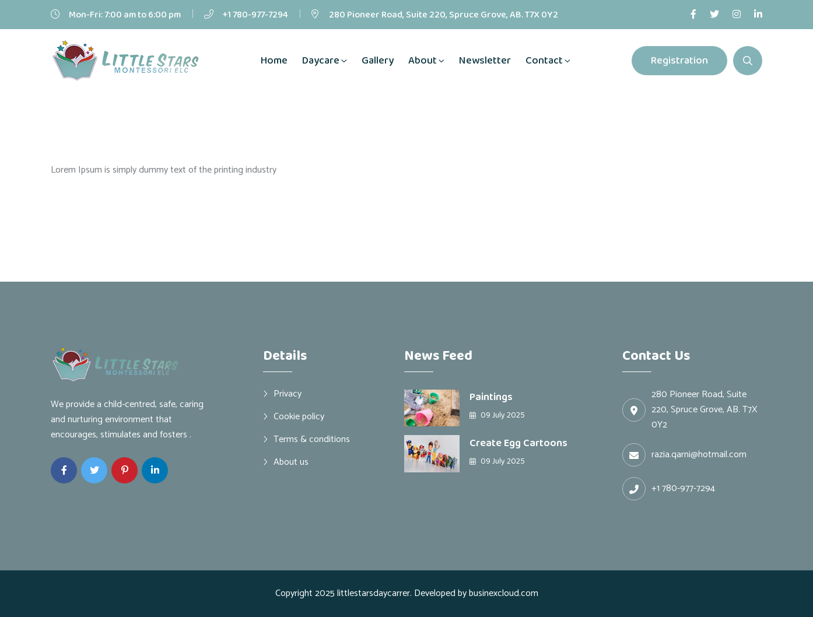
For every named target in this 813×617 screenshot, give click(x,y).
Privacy (288, 393)
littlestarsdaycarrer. (374, 593)
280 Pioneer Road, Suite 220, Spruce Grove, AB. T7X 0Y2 (443, 15)
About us (291, 462)
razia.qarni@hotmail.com (699, 454)
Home (274, 60)
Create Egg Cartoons (518, 443)
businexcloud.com (503, 593)
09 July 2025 (497, 415)
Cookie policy (299, 416)
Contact (544, 60)
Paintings (491, 397)
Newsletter (485, 60)
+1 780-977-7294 (255, 15)
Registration (679, 61)
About (422, 60)
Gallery (378, 60)
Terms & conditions (312, 439)
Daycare (320, 60)
